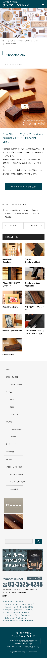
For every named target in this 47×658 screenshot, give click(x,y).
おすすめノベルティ (16, 384)
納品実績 (9, 422)
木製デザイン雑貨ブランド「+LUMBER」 (19, 610)
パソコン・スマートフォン (13, 64)
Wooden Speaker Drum (12, 331)
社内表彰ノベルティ (22, 214)
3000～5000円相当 (13, 210)
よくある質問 (14, 489)
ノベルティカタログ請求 (17, 482)
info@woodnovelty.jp (18, 592)
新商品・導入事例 (12, 377)
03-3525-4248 (17, 647)
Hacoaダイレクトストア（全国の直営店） (19, 607)
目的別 (12, 407)
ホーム (8, 369)
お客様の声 (13, 436)
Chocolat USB (8, 355)
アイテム (9, 392)
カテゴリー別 (14, 414)
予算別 (12, 399)
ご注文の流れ (10, 452)
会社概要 (9, 459)
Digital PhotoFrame (11, 307)
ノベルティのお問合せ (16, 474)
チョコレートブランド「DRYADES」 (17, 615)
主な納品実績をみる (16, 429)
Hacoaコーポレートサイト (14, 601)
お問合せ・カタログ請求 (14, 467)
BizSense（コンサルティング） (16, 618)
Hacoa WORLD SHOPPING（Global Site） (19, 621)
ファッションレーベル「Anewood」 (17, 612)
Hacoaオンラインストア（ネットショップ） (20, 604)
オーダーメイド (11, 444)
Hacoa (25, 210)
